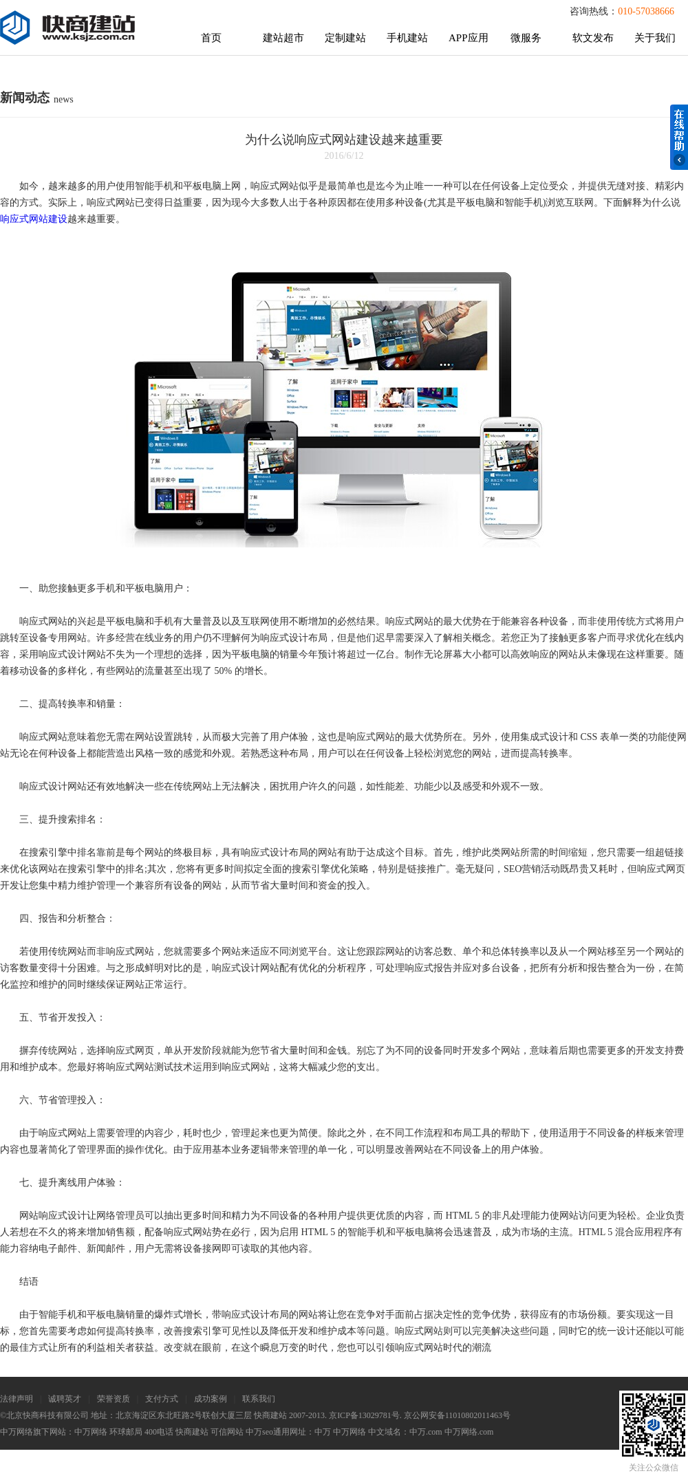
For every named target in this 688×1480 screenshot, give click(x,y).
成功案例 (210, 1399)
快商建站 (191, 1432)
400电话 (158, 1432)
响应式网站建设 (33, 219)
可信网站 (227, 1432)
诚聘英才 (64, 1399)
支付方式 (161, 1399)
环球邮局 (125, 1432)
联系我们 (258, 1399)
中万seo (259, 1432)
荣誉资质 (113, 1399)
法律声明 (16, 1399)
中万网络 (90, 1432)
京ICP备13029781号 (364, 1415)
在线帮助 (679, 137)
